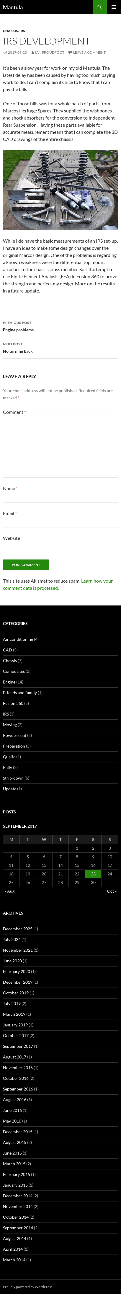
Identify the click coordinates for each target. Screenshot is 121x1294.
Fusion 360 (13, 703)
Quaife (9, 756)
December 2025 (17, 928)
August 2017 (14, 1056)
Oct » (112, 891)
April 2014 (13, 1249)
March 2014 (14, 1259)
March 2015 (14, 1163)
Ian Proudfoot (49, 52)
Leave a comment (89, 52)
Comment (14, 412)
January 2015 (15, 1185)
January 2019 (15, 1024)
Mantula (13, 7)
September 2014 (18, 1227)
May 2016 (12, 1120)
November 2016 (18, 1067)
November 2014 (18, 1206)
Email (10, 513)
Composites (14, 671)
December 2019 (17, 982)
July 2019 (12, 1003)
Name (10, 488)
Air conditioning (18, 639)
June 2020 (12, 960)
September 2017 (18, 1046)
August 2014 (14, 1238)
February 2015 (16, 1174)
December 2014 (17, 1195)
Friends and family (20, 692)
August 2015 (14, 1142)
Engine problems (60, 325)
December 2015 (17, 1131)
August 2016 (14, 1099)
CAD (7, 649)
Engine (9, 681)
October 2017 (16, 1035)
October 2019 (16, 992)
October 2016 (16, 1078)
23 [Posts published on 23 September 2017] (93, 873)
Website (11, 538)
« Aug (9, 891)
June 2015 (12, 1152)
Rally (7, 767)
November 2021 (18, 950)
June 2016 (12, 1110)
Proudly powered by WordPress (27, 1287)
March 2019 (14, 1014)
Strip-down (13, 777)
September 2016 (18, 1088)
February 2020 (16, 971)
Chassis (10, 30)
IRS (22, 30)
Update (9, 788)
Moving (10, 724)
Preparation (14, 745)
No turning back (60, 347)
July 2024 (12, 939)
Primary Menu (114, 7)
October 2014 (16, 1217)
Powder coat (14, 735)
